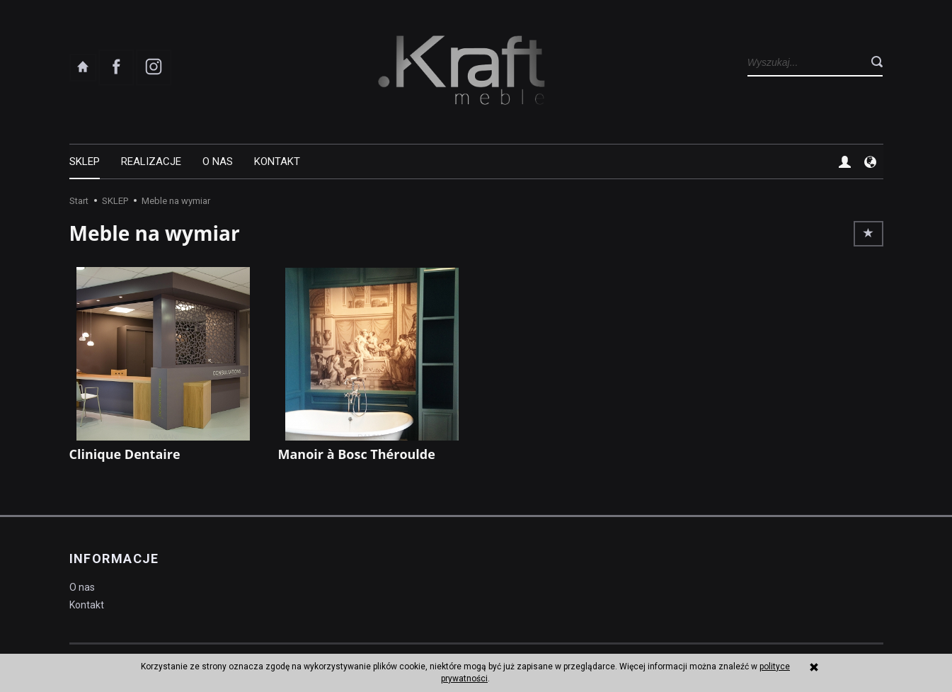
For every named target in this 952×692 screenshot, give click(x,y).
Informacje (114, 559)
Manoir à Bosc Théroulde (356, 454)
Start (78, 200)
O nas (217, 161)
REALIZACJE (151, 161)
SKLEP (84, 161)
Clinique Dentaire (124, 454)
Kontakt (277, 161)
